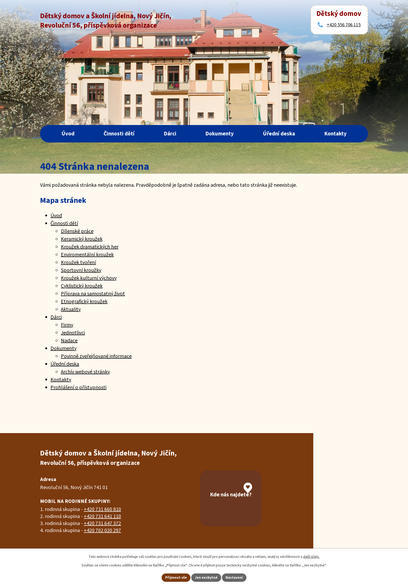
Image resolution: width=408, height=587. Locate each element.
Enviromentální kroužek (87, 254)
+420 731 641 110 (102, 516)
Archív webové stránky (85, 372)
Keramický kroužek (82, 239)
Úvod (67, 134)
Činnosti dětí (119, 134)
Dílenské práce (77, 231)
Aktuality (71, 309)
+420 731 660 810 (102, 509)
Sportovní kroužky (81, 270)
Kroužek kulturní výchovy (89, 278)
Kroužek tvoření (78, 262)
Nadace (69, 340)
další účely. (311, 556)
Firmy (67, 325)
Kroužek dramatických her (89, 247)
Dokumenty (219, 134)
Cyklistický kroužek (82, 286)
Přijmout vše (176, 577)
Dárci (170, 134)
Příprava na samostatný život (93, 293)
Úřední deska (279, 134)
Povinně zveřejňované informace (96, 356)
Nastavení (234, 577)
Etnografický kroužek (84, 301)
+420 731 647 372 (102, 523)
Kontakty (335, 134)
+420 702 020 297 (102, 530)
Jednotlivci (73, 332)
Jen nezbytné (206, 577)
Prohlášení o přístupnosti (78, 387)
